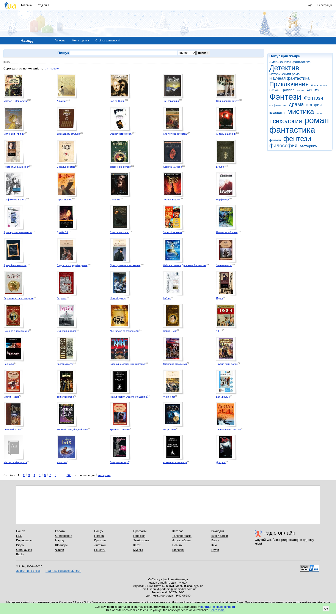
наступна (104, 475)
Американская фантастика (290, 62)
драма (296, 104)
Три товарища (171, 101)
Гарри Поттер (64, 199)
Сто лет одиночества (175, 133)
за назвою (52, 68)
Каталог (177, 531)
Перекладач (24, 540)
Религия (323, 86)
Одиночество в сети (121, 133)
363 (69, 475)
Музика (138, 549)
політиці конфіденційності (217, 606)
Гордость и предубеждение (72, 265)
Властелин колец (119, 232)
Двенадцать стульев (68, 133)
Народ (59, 540)
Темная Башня (171, 199)
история (314, 104)
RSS (19, 535)
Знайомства (141, 540)
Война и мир (170, 331)
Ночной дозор (118, 298)
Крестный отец (65, 364)
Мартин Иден (11, 396)
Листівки (100, 545)
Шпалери (61, 545)
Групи (215, 549)
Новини (177, 545)
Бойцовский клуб (119, 462)
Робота (60, 531)
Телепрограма (182, 535)
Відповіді (178, 549)
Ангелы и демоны (226, 133)
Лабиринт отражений (175, 364)
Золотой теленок (172, 232)
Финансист (169, 396)
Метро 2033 (169, 429)
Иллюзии (62, 462)
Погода (99, 535)
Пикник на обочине (226, 232)
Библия (220, 166)
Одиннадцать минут (227, 101)
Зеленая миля (224, 265)
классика (277, 113)
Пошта (20, 531)
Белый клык (222, 396)
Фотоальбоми (181, 540)
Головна (26, 5)
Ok (326, 608)
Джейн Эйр (63, 232)
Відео (20, 545)
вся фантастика (277, 105)
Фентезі (312, 90)
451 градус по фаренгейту (125, 331)
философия (283, 145)
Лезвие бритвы (12, 429)
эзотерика (308, 146)
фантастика (292, 129)
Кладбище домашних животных (128, 364)
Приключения (289, 84)
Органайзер (24, 549)
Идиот (219, 298)
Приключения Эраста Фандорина (129, 396)
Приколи (100, 540)
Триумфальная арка (15, 265)
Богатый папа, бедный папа (72, 429)
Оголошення (63, 535)
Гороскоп (139, 535)
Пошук (98, 531)
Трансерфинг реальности (18, 232)
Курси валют (219, 535)
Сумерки (115, 199)
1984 (218, 331)
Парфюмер (222, 199)
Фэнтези (285, 96)
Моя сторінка (80, 40)
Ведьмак (61, 298)
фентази (275, 140)
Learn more (217, 610)
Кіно (214, 545)
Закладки (217, 531)
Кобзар (167, 298)
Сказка (274, 90)
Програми (139, 531)
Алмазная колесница (175, 462)
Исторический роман (285, 74)
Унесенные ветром (120, 166)
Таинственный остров (228, 429)
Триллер (287, 90)
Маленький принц (14, 133)
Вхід (309, 5)
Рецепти (99, 549)
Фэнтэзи (313, 98)
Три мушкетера (65, 396)
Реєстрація (324, 5)
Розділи (42, 5)
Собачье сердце (66, 166)
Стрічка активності (107, 40)
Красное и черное (120, 429)
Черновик (9, 364)
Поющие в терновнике (16, 331)
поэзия (319, 113)
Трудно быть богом (226, 364)
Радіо (20, 554)
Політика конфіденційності (63, 570)
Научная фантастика (289, 78)
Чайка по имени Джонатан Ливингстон (184, 265)
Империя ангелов (66, 331)
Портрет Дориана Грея (16, 166)
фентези (297, 139)
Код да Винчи (117, 101)
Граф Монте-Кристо (15, 199)
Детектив (284, 68)
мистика (300, 111)
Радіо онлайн (279, 533)
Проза (314, 85)
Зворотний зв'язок (28, 570)
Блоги (215, 540)
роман (317, 120)
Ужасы (300, 90)
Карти (137, 545)
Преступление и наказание (125, 265)
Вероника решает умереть (18, 298)
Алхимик (61, 101)
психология (285, 121)
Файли (59, 549)
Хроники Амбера (172, 166)
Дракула (221, 462)
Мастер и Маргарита (15, 101)
